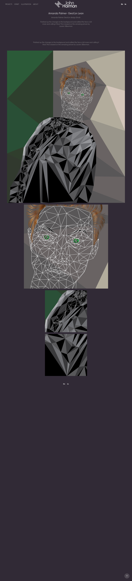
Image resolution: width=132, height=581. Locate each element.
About (35, 4)
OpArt (16, 4)
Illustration (26, 4)
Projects (8, 4)
